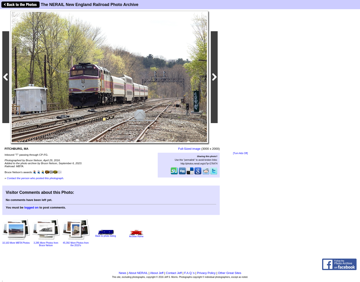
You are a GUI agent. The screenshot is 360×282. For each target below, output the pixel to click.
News (122, 273)
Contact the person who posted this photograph (35, 178)
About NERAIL (138, 273)
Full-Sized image (189, 148)
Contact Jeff (174, 273)
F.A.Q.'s (189, 273)
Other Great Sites (229, 273)
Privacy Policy (206, 273)
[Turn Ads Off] (240, 153)
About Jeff (156, 273)
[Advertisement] (240, 81)
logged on (31, 207)
